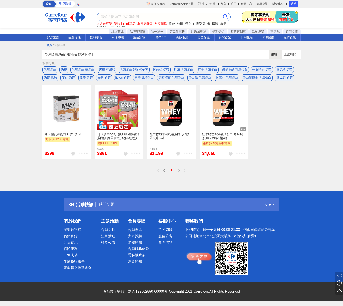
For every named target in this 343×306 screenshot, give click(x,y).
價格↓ (275, 54)
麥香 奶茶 (68, 78)
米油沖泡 (118, 37)
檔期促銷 (218, 31)
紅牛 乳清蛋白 (207, 69)
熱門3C (161, 37)
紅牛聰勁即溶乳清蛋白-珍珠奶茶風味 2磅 (170, 137)
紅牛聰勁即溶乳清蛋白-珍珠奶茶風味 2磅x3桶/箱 (222, 137)
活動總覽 (258, 31)
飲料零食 (96, 37)
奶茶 (64, 69)
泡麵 (180, 23)
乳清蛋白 (50, 69)
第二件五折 (177, 31)
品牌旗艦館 (137, 31)
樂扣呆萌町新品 (124, 23)
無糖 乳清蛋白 (144, 78)
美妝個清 (182, 37)
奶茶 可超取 (107, 69)
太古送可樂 (104, 23)
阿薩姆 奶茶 (161, 69)
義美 (223, 23)
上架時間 (290, 54)
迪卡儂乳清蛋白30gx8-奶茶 (63, 135)
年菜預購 (161, 23)
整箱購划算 (238, 31)
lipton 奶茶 (123, 78)
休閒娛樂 (225, 37)
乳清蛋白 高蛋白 (83, 69)
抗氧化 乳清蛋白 (227, 78)
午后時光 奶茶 (261, 69)
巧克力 (189, 23)
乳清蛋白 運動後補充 (134, 69)
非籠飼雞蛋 (145, 23)
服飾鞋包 (290, 37)
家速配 (275, 31)
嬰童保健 (204, 37)
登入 (223, 3)
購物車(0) (278, 3)
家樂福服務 (155, 4)
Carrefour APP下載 (182, 3)
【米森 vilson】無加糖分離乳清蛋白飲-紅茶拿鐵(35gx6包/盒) (118, 137)
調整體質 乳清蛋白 (171, 78)
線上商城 (117, 31)
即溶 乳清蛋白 (183, 69)
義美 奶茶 (86, 78)
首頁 (49, 45)
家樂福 (200, 23)
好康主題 (53, 37)
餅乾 (172, 23)
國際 (215, 23)
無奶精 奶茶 (284, 69)
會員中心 (246, 3)
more (268, 206)
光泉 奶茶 (104, 78)
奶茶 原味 (50, 78)
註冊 (233, 3)
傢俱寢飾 (268, 37)
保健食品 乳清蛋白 (234, 69)
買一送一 (157, 31)
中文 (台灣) (207, 3)
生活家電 (139, 37)
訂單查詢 (262, 3)
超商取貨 (292, 31)
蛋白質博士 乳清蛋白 (257, 78)
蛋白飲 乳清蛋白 (200, 78)
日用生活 (247, 37)
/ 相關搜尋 (59, 45)
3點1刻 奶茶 (284, 78)
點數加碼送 (198, 31)
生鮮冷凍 (74, 37)
